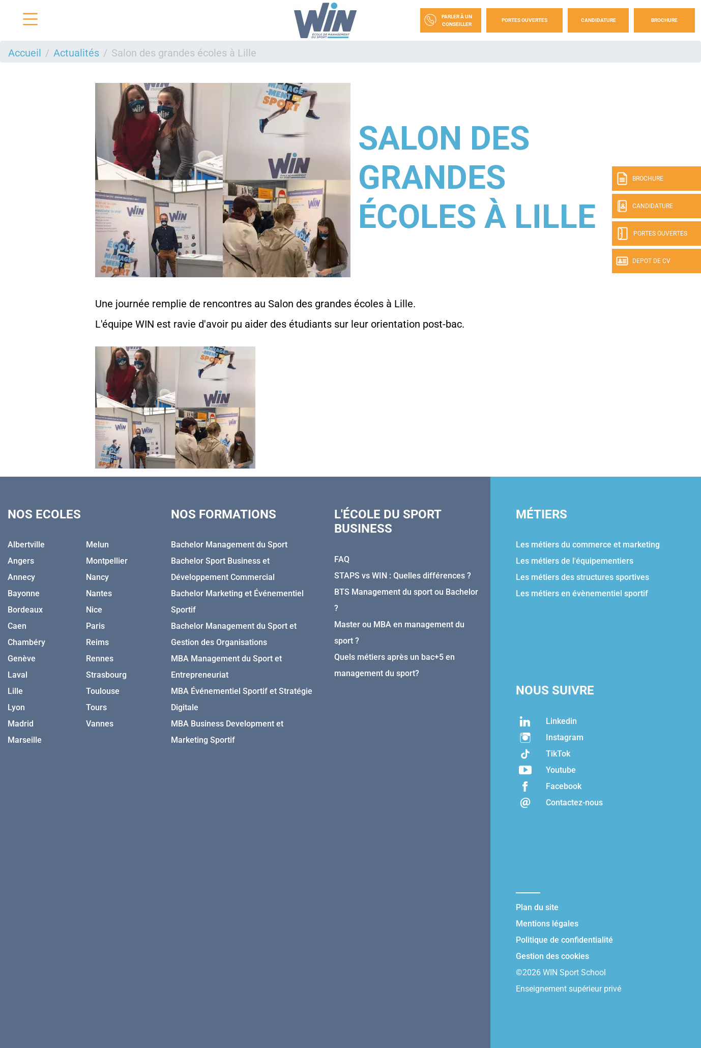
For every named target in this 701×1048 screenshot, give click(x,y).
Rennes (99, 658)
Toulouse (103, 691)
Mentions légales (547, 923)
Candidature (598, 20)
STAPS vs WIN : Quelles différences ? (402, 575)
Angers (21, 561)
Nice (94, 610)
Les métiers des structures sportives (582, 577)
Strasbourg (106, 675)
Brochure (664, 20)
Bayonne (24, 593)
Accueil (24, 53)
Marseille (25, 740)
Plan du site (537, 907)
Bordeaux (25, 610)
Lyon (16, 707)
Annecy (21, 577)
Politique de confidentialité (564, 940)
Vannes (99, 724)
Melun (97, 544)
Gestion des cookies (552, 956)
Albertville (26, 544)
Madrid (21, 724)
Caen (17, 626)
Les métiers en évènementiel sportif (582, 593)
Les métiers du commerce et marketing (588, 544)
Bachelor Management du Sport (229, 544)
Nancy (97, 577)
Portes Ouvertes (524, 20)
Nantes (99, 593)
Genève (22, 658)
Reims (97, 642)
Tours (96, 707)
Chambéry (26, 642)
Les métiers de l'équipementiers (574, 561)
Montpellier (107, 561)
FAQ (341, 559)
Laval (17, 675)
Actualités (76, 53)
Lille (15, 691)
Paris (95, 626)
